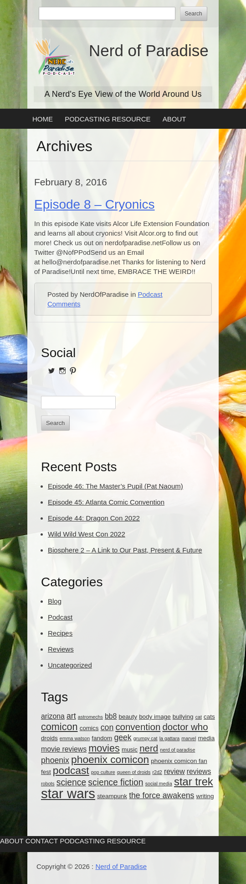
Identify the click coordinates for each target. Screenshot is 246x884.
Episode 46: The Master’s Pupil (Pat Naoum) (115, 486)
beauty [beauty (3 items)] (128, 716)
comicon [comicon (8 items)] (59, 726)
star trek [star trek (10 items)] (193, 782)
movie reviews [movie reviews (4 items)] (64, 749)
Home (42, 119)
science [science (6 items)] (71, 782)
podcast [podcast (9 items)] (71, 770)
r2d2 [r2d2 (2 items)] (157, 772)
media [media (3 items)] (206, 738)
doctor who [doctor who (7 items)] (185, 726)
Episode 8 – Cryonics (94, 204)
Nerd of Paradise (149, 50)
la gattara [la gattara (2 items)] (169, 738)
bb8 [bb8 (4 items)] (111, 716)
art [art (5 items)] (71, 716)
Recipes (60, 633)
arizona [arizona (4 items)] (53, 716)
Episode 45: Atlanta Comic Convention (106, 502)
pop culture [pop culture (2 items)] (103, 772)
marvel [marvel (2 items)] (188, 738)
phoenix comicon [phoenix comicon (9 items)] (110, 759)
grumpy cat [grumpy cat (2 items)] (145, 738)
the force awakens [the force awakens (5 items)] (161, 795)
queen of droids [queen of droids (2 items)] (133, 772)
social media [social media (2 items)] (158, 783)
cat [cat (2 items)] (198, 717)
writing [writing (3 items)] (205, 796)
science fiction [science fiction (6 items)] (115, 782)
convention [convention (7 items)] (137, 726)
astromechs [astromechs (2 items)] (90, 717)
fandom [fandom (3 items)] (102, 738)
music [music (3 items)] (130, 749)
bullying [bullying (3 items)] (183, 716)
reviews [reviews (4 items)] (199, 771)
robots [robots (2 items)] (48, 783)
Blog (55, 601)
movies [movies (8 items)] (104, 748)
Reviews (61, 649)
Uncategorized (70, 665)
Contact (42, 841)
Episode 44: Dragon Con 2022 (94, 518)
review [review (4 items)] (174, 771)
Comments (64, 304)
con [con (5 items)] (107, 727)
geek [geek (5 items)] (122, 737)
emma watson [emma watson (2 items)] (75, 738)
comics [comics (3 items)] (89, 728)
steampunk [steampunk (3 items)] (112, 796)
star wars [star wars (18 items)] (68, 793)
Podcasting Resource (107, 119)
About (174, 119)
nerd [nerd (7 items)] (148, 748)
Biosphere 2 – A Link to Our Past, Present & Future (125, 550)
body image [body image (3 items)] (155, 716)
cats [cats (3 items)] (209, 716)
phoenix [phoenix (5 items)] (55, 760)
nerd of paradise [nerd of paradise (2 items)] (177, 749)
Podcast (150, 294)
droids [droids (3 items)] (49, 738)
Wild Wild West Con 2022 (86, 534)
